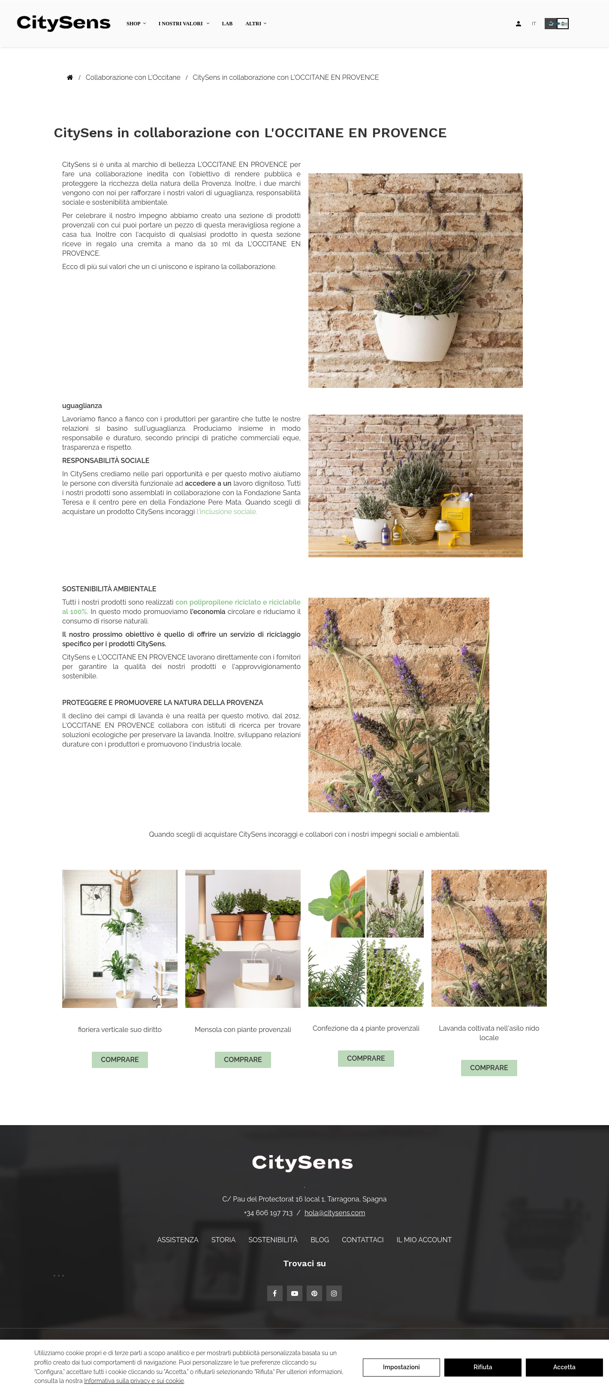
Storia (223, 1240)
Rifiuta (482, 1367)
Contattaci (362, 1240)
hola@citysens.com (334, 1213)
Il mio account (424, 1240)
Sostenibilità (273, 1240)
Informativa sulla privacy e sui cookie (134, 1380)
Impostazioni (401, 1367)
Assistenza (177, 1240)
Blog (320, 1240)
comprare (120, 1060)
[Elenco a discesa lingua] (534, 23)
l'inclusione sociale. (226, 512)
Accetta (564, 1367)
